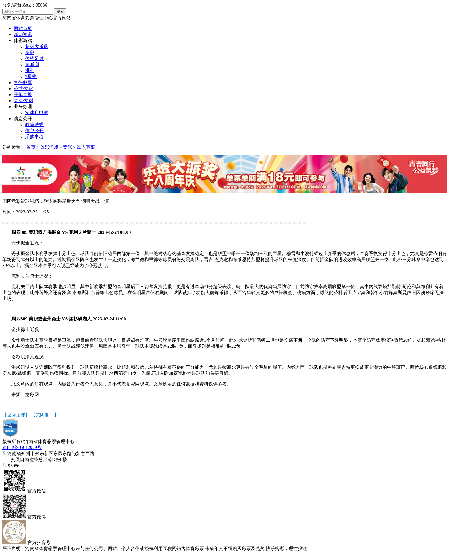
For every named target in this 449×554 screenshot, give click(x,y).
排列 (29, 70)
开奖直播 (23, 94)
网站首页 (23, 28)
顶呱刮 (32, 64)
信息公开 (23, 118)
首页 (31, 147)
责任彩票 (23, 82)
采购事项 (34, 136)
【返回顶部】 (16, 414)
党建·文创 (23, 100)
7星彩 (31, 76)
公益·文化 (23, 88)
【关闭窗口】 (44, 414)
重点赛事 (86, 147)
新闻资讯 (23, 34)
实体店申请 (36, 112)
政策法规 (34, 124)
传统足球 (34, 58)
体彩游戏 (23, 40)
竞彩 (29, 52)
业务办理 (23, 106)
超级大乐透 (36, 46)
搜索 (60, 11)
